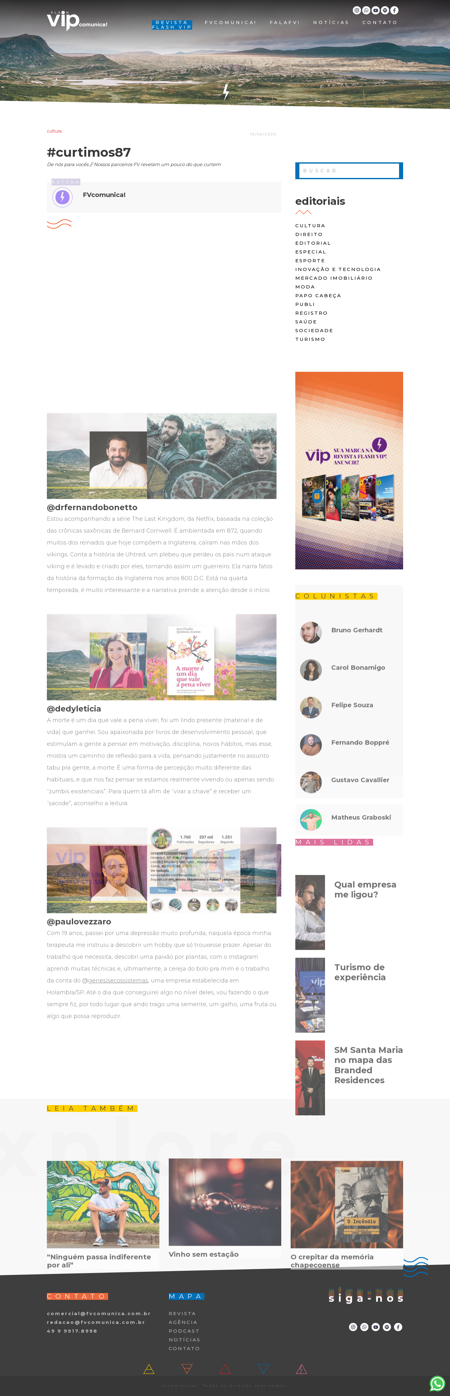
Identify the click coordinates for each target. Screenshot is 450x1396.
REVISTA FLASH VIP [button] (172, 25)
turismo (310, 339)
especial (311, 252)
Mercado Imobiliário (334, 278)
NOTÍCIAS (331, 22)
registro (311, 313)
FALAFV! (285, 22)
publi (305, 304)
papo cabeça (318, 295)
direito (309, 234)
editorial (313, 243)
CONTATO (380, 22)
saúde (306, 322)
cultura (310, 226)
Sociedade (314, 330)
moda (305, 287)
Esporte (310, 260)
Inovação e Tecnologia (338, 269)
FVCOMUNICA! (231, 22)
